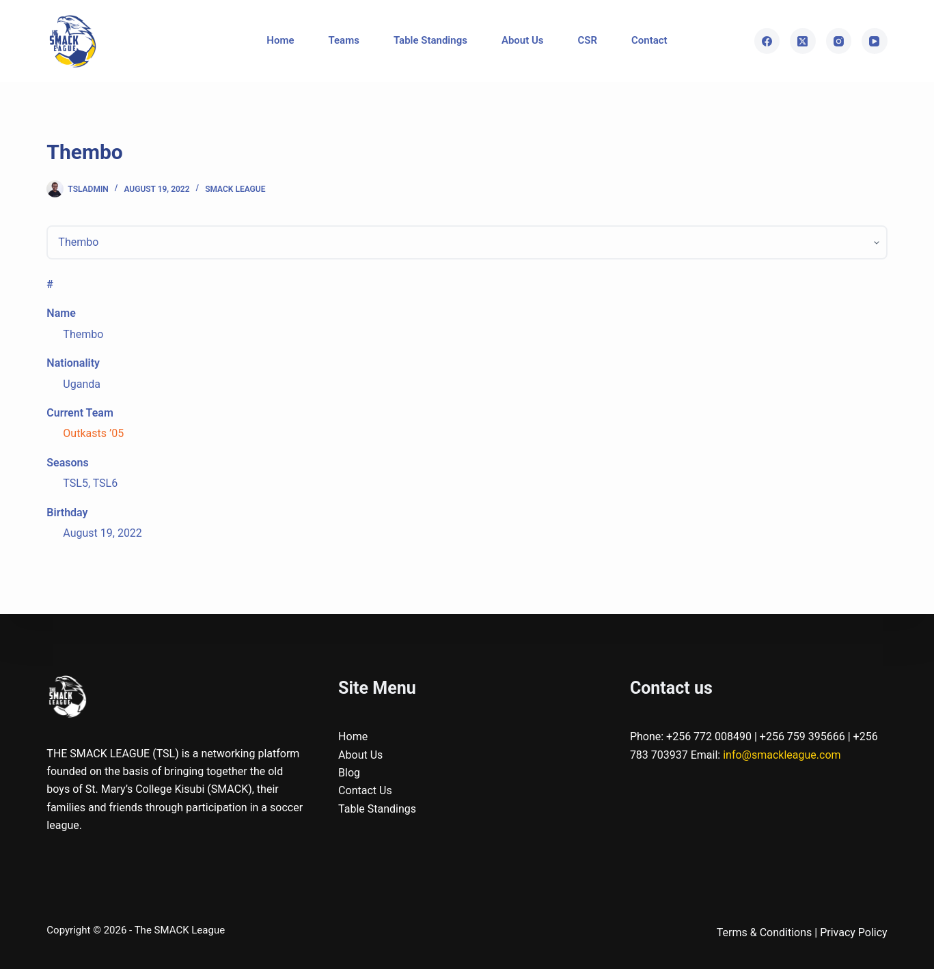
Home (280, 40)
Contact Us (365, 790)
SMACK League (235, 189)
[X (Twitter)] (803, 41)
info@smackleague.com (781, 754)
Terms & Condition (761, 932)
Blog (349, 772)
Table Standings (430, 40)
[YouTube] (875, 41)
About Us (523, 40)
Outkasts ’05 (93, 433)
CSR (588, 40)
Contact (649, 40)
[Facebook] (767, 41)
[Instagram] (839, 41)
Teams (344, 40)
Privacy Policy (854, 932)
